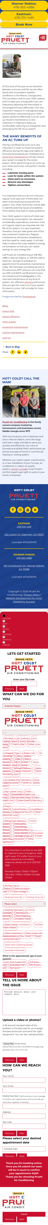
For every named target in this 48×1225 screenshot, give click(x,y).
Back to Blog (10, 346)
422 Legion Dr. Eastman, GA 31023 (24, 534)
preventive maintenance (15, 157)
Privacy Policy (32, 595)
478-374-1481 (24, 16)
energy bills (8, 311)
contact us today (19, 469)
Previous (9, 689)
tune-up (6, 338)
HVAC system (9, 322)
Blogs (5, 306)
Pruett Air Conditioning (15, 422)
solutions (29, 282)
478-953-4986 (24, 5)
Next (22, 689)
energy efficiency (11, 316)
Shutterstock (28, 296)
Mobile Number (24, 1106)
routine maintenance (13, 332)
